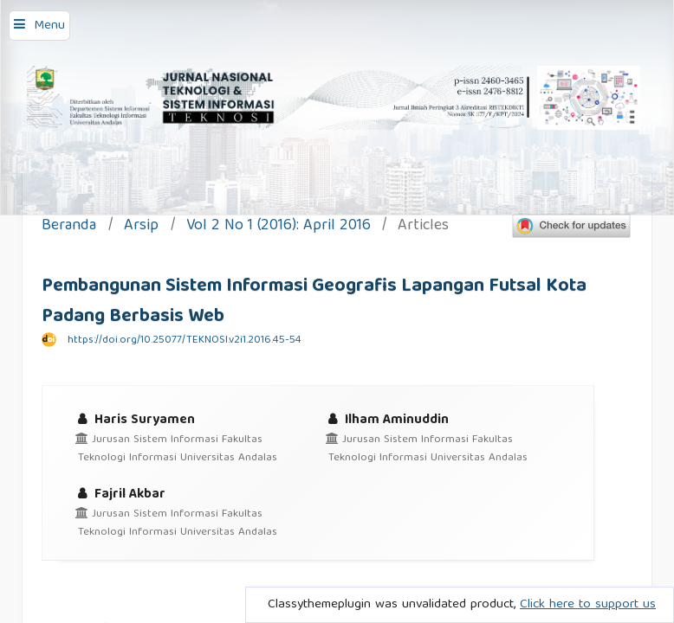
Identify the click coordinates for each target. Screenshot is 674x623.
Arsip (141, 227)
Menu (49, 26)
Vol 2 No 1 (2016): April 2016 (278, 227)
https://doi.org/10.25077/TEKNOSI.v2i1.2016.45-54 (184, 340)
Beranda (69, 227)
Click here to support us (588, 605)
